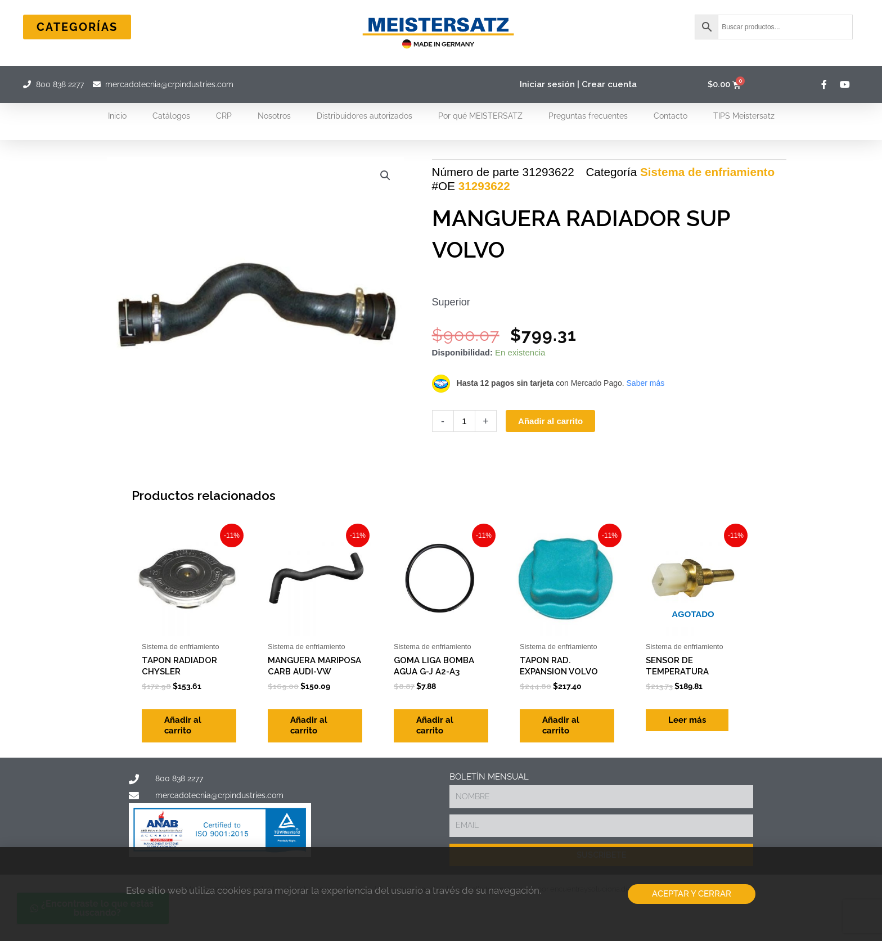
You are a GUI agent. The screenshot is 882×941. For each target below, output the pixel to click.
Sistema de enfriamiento (707, 171)
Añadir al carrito (550, 421)
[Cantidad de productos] (464, 421)
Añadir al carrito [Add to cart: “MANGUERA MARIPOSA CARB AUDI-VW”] (308, 725)
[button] (385, 175)
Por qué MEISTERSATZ (480, 115)
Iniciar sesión (547, 84)
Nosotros (274, 115)
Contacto (670, 115)
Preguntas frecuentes (588, 115)
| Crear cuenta (607, 84)
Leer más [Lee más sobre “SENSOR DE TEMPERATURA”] (687, 720)
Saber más (646, 383)
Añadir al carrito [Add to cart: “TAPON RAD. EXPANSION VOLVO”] (560, 725)
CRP (224, 115)
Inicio (117, 115)
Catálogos (171, 115)
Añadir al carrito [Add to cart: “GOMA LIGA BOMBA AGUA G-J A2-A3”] (434, 725)
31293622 (484, 185)
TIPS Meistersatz (744, 115)
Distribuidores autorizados (364, 115)
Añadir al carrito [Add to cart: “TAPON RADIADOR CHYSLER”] (182, 725)
